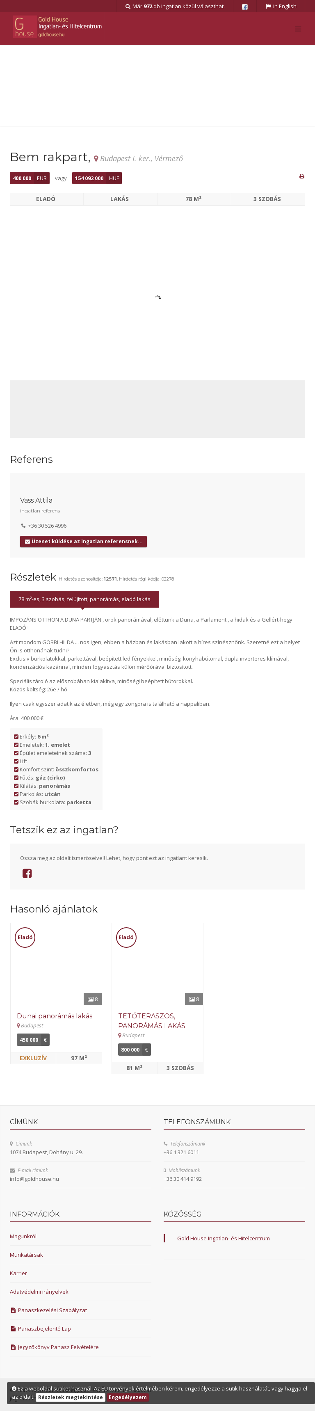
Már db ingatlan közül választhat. (175, 6)
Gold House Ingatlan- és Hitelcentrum (223, 1238)
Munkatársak (26, 1254)
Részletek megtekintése (70, 1397)
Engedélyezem (128, 1397)
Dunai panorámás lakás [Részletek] (54, 1016)
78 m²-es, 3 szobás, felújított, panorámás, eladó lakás (84, 599)
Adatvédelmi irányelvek (39, 1291)
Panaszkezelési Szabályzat (48, 1310)
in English (281, 6)
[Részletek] (56, 964)
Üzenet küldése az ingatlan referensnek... (83, 541)
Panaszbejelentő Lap (40, 1328)
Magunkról (23, 1236)
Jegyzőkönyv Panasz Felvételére (54, 1347)
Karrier (18, 1273)
